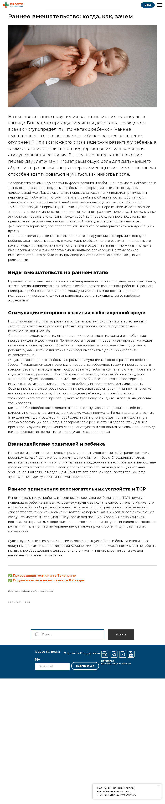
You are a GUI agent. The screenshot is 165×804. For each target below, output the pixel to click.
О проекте (72, 778)
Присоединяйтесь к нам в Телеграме (63, 697)
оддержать (90, 778)
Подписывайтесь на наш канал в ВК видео (68, 702)
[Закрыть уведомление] (159, 786)
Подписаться (85, 791)
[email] (52, 791)
